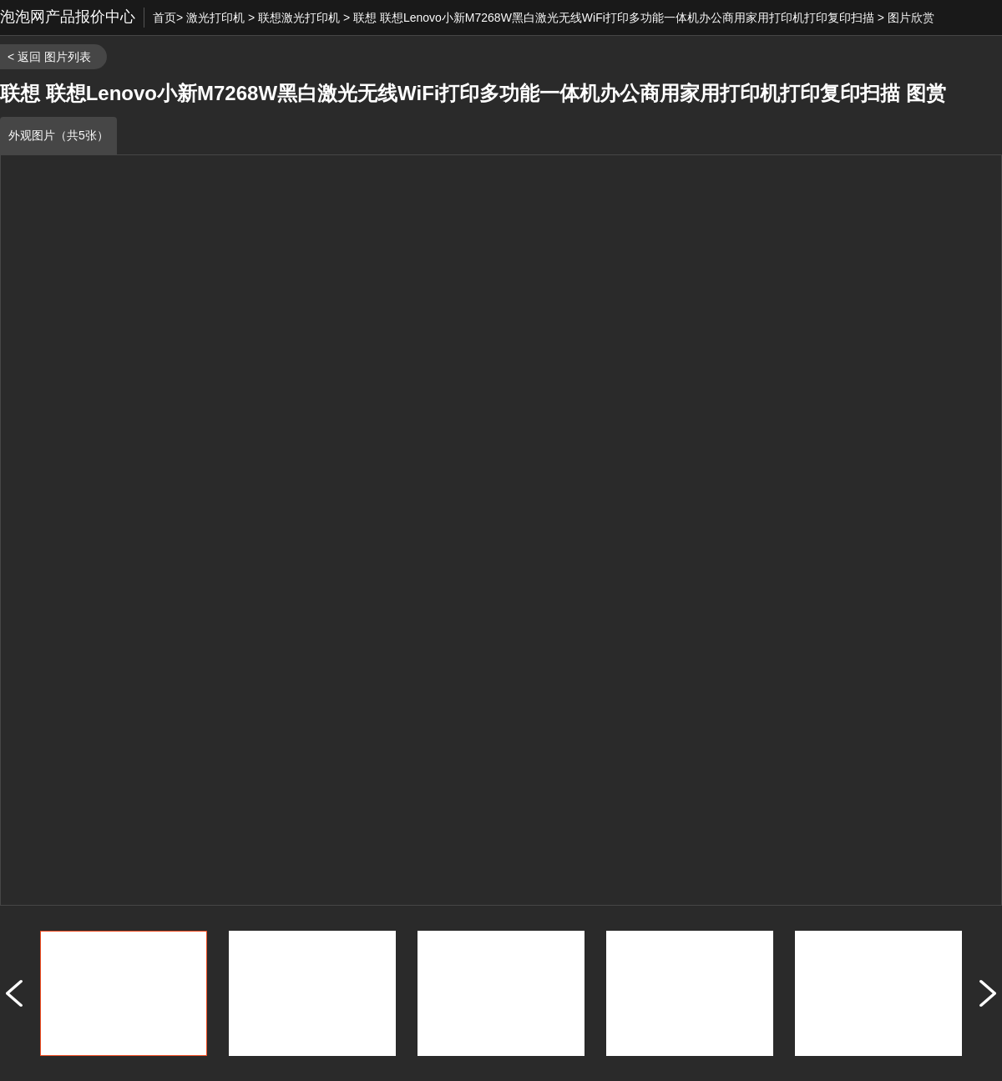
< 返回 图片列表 (49, 56)
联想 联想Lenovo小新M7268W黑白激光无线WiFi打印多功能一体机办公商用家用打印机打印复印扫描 (613, 17)
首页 (164, 17)
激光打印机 (215, 17)
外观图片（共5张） (58, 135)
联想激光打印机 (299, 17)
